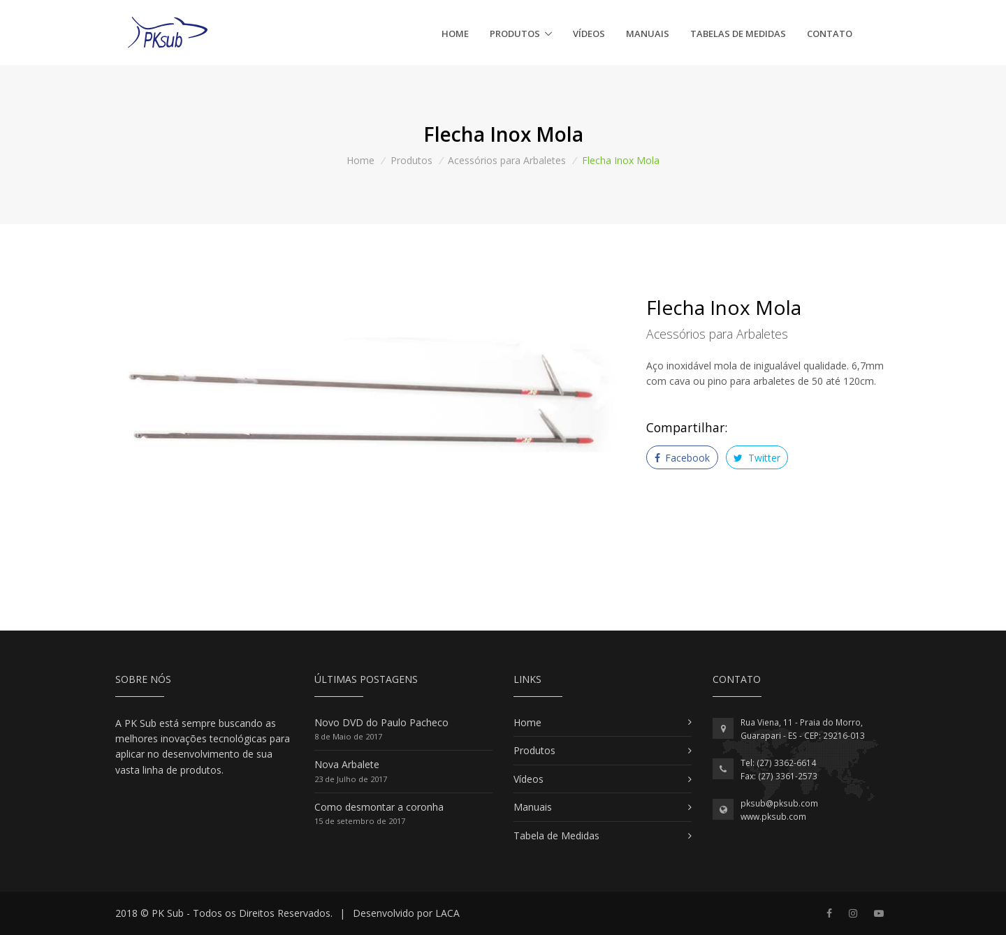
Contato (829, 33)
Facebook (682, 457)
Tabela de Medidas (556, 835)
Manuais (647, 33)
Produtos (515, 33)
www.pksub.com (773, 817)
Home (455, 33)
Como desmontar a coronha (379, 806)
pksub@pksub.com (779, 803)
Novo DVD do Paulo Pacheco (381, 722)
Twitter (757, 457)
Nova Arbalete (346, 764)
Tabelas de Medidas (738, 33)
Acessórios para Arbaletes (507, 160)
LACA (447, 913)
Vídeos (589, 33)
